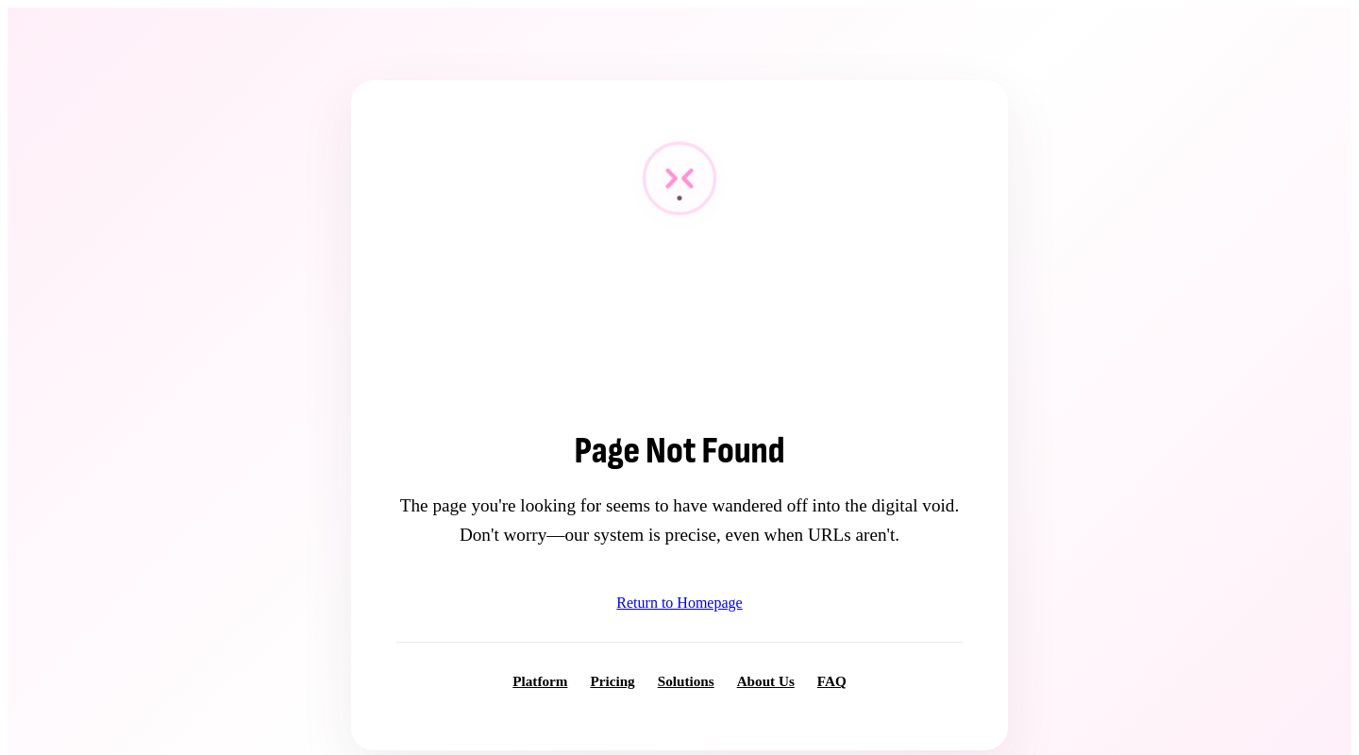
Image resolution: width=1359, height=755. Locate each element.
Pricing (612, 681)
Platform (539, 681)
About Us (766, 681)
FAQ (832, 681)
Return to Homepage (679, 603)
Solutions (686, 681)
